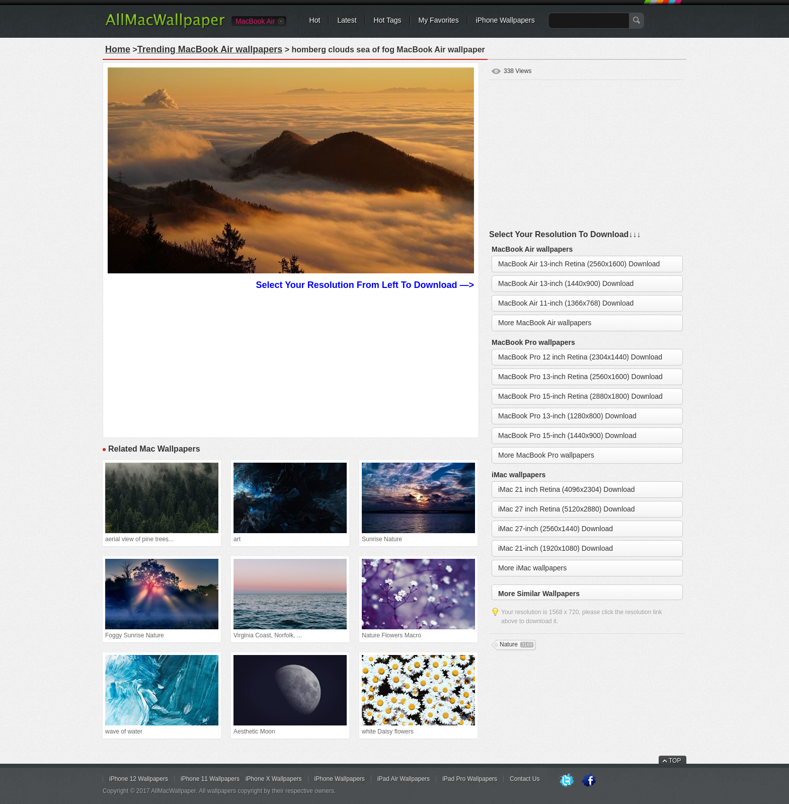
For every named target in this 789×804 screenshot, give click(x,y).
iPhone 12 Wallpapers (138, 778)
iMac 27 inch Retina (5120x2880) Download (566, 509)
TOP (675, 760)
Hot (315, 20)
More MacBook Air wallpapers (544, 323)
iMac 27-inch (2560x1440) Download (555, 529)
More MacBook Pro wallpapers (546, 455)
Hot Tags (388, 20)
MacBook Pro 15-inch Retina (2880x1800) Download (580, 396)
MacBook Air (255, 21)
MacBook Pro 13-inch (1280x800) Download (567, 416)
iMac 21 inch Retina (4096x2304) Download (566, 489)
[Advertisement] (291, 362)
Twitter (567, 781)
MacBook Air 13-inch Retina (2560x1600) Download (579, 264)
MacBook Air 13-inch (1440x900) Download (566, 283)
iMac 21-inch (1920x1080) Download (555, 548)
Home (117, 49)
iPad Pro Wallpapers (469, 778)
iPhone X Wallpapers (274, 778)
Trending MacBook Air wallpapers (209, 49)
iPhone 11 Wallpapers (210, 778)
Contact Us (524, 778)
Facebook (589, 781)
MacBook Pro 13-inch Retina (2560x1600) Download (580, 377)
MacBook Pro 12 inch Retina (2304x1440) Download (580, 357)
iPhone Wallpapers (505, 20)
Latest (346, 20)
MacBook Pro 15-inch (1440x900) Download (567, 435)
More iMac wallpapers (532, 568)
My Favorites (439, 20)
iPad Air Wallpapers (403, 778)
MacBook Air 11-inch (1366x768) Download (566, 303)
